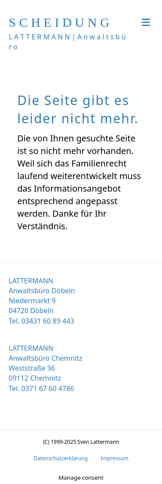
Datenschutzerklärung (61, 458)
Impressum (114, 458)
